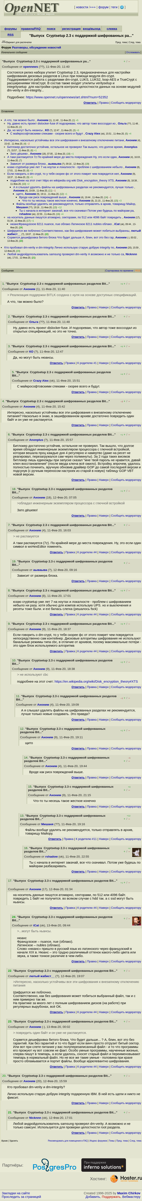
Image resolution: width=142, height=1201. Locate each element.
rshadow (25, 214)
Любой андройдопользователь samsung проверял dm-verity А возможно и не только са (65, 254)
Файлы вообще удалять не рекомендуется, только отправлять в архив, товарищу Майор (75, 204)
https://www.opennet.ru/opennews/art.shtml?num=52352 (67, 97)
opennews (30, 66)
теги (114, 7)
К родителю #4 (87, 552)
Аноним (42, 120)
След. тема (135, 1141)
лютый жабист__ (42, 976)
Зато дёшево (19, 153)
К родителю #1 (87, 363)
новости (82, 7)
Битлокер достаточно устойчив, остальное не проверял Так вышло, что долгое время (65, 147)
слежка (112, 28)
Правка (104, 102)
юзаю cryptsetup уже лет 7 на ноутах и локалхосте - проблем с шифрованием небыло (65, 167)
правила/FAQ (31, 28)
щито (19, 194)
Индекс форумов (98, 1141)
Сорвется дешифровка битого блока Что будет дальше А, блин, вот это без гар (60, 237)
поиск (51, 28)
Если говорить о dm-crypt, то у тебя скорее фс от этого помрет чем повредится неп (63, 173)
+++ (93, 7)
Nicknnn (131, 254)
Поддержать (111, 1197)
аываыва (54, 163)
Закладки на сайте (16, 1193)
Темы (111, 1141)
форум (103, 7)
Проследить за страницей (21, 1197)
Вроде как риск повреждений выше (43, 197)
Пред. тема (122, 1141)
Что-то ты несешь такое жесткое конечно (49, 200)
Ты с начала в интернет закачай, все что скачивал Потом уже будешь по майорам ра (76, 210)
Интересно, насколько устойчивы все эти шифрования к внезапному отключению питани (64, 140)
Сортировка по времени (119, 270)
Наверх (104, 307)
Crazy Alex (92, 133)
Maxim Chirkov (128, 1193)
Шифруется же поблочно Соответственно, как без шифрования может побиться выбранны (68, 230)
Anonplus (131, 147)
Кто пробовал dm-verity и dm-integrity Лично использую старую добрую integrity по (59, 247)
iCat (117, 224)
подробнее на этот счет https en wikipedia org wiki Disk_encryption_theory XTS (62, 180)
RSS (11, 34)
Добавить (93, 1197)
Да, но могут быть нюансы (25, 130)
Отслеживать (133, 52)
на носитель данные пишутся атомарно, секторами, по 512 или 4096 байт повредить (64, 217)
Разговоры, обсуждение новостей (36, 47)
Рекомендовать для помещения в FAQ (68, 1141)
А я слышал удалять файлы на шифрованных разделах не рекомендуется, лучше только (73, 187)
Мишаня (22, 207)
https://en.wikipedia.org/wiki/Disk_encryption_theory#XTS (96, 681)
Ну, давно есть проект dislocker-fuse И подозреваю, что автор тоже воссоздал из (61, 123)
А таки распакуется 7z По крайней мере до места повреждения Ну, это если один (62, 157)
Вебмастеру (131, 1197)
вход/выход (92, 28)
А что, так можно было (19, 120)
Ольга (122, 123)
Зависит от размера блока (28, 163)
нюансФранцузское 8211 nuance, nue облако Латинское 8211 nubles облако (61, 224)
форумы (10, 28)
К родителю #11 (86, 839)
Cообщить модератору (126, 102)
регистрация (71, 28)
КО (47, 130)
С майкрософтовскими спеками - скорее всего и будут (47, 133)
